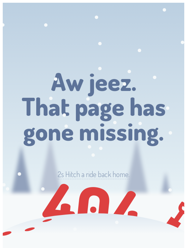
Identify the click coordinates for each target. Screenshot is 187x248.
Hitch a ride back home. (94, 174)
